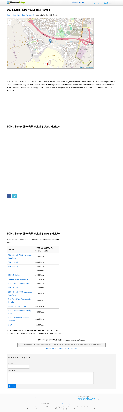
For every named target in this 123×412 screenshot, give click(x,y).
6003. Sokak (13, 262)
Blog (80, 404)
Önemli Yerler (78, 2)
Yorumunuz (12, 370)
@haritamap (38, 398)
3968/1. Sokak (14, 275)
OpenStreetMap (89, 67)
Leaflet (81, 67)
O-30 (10, 325)
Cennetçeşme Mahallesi (18, 279)
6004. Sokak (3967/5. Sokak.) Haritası (61, 348)
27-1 (10, 271)
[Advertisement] (105, 48)
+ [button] (9, 20)
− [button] (9, 23)
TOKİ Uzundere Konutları (18, 283)
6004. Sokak (13, 288)
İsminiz (10, 363)
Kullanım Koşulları (67, 404)
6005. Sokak (13, 266)
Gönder (12, 386)
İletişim (76, 404)
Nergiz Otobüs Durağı (17, 306)
